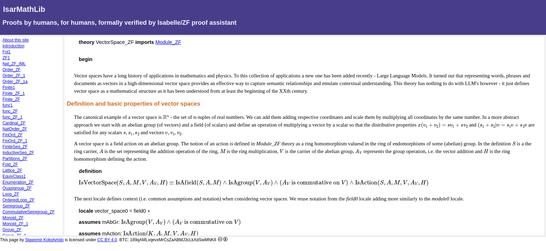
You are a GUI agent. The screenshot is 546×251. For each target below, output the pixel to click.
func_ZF (10, 111)
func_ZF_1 (12, 117)
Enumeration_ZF (17, 182)
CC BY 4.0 (107, 239)
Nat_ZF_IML (14, 63)
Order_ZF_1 (13, 75)
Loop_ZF (10, 194)
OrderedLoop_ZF (18, 200)
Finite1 (8, 87)
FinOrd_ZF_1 (14, 140)
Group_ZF (12, 229)
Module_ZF (168, 42)
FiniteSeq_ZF (15, 146)
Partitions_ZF (14, 158)
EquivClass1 (14, 176)
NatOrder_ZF (14, 129)
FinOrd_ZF (12, 134)
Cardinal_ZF (13, 123)
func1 (7, 105)
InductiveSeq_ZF (18, 152)
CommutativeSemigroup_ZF (28, 212)
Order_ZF (11, 69)
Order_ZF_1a (15, 81)
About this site (15, 40)
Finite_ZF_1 (13, 93)
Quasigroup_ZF (16, 188)
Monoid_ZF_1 (15, 223)
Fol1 (6, 52)
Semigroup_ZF (16, 206)
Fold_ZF (10, 164)
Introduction (13, 46)
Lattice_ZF (12, 170)
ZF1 (6, 57)
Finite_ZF (11, 99)
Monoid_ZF (13, 217)
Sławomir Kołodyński (44, 239)
